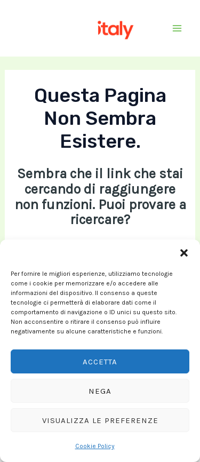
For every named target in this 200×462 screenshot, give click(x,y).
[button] (184, 253)
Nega (100, 391)
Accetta (100, 362)
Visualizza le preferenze (100, 420)
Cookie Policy (95, 446)
